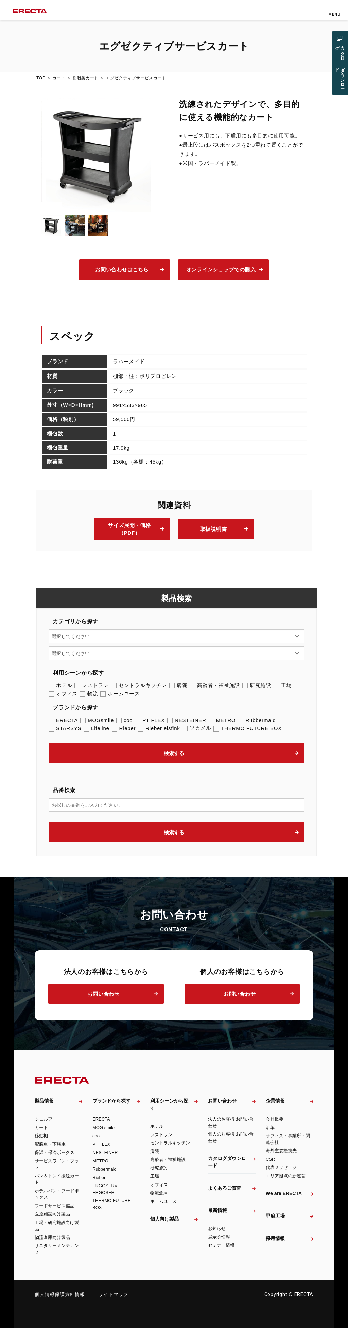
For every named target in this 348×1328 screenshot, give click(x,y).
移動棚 (41, 1135)
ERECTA (63, 720)
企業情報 (275, 1101)
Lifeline (96, 728)
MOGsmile (97, 720)
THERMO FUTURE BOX (247, 728)
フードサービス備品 (54, 1205)
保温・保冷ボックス (54, 1152)
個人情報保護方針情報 (60, 1294)
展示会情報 (219, 1237)
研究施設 (256, 685)
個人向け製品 (164, 1219)
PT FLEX (150, 720)
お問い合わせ (103, 994)
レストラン (91, 685)
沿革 (270, 1127)
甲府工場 (275, 1215)
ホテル (60, 685)
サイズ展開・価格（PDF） (129, 529)
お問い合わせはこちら (122, 269)
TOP (40, 77)
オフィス (63, 694)
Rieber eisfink (159, 728)
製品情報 (44, 1101)
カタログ (339, 67)
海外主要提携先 (281, 1150)
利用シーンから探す (169, 1104)
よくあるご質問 (224, 1188)
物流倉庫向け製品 (52, 1237)
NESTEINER (186, 720)
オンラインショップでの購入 (221, 269)
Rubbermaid (257, 720)
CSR (270, 1159)
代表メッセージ (281, 1167)
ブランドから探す (111, 1101)
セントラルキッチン (139, 685)
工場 (283, 685)
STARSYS (65, 728)
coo (124, 720)
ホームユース (120, 694)
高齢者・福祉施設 (215, 685)
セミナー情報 (221, 1245)
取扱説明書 (213, 529)
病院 (178, 685)
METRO (222, 720)
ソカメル (196, 728)
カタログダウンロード (227, 1162)
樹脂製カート (86, 77)
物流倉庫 (159, 1192)
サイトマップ (114, 1294)
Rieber (124, 728)
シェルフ (43, 1119)
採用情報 (275, 1238)
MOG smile (103, 1127)
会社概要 (274, 1119)
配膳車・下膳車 (50, 1144)
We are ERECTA (284, 1193)
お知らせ (217, 1228)
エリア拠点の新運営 (286, 1175)
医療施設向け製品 (52, 1213)
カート (58, 77)
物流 (89, 694)
